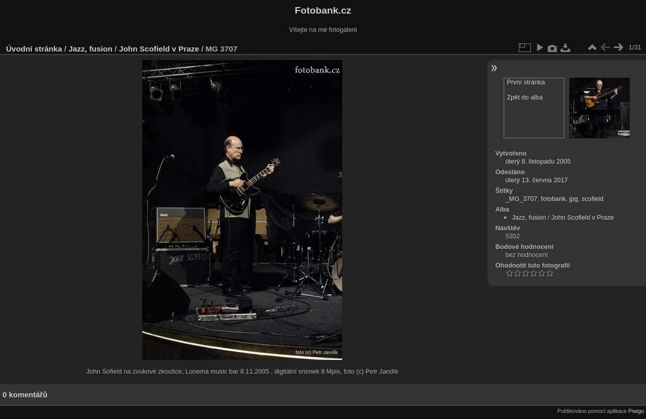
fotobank (553, 198)
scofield (592, 198)
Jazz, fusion (91, 48)
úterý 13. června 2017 (536, 180)
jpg (573, 198)
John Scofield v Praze (159, 48)
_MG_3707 (521, 198)
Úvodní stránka (34, 48)
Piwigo (636, 411)
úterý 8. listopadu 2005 (537, 161)
